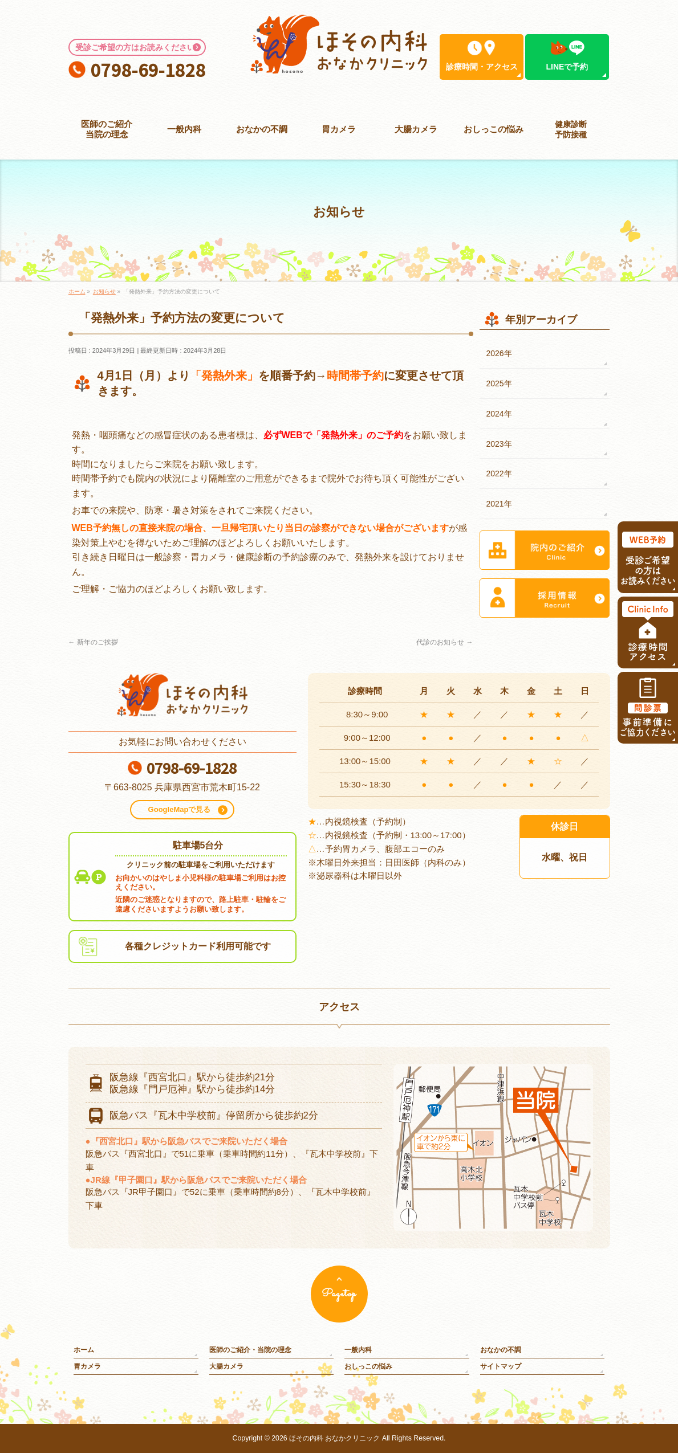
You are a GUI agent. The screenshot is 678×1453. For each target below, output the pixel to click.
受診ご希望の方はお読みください (135, 47)
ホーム (84, 1350)
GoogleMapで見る (179, 809)
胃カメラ (87, 1366)
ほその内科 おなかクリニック (334, 1438)
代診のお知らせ (444, 642)
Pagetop (339, 1294)
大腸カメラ (226, 1366)
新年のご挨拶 (93, 642)
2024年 (499, 413)
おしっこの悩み (368, 1366)
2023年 (499, 443)
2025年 (499, 383)
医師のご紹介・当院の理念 (250, 1350)
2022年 (499, 473)
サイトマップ (500, 1366)
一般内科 (358, 1350)
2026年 (499, 353)
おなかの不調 (500, 1350)
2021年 (499, 503)
